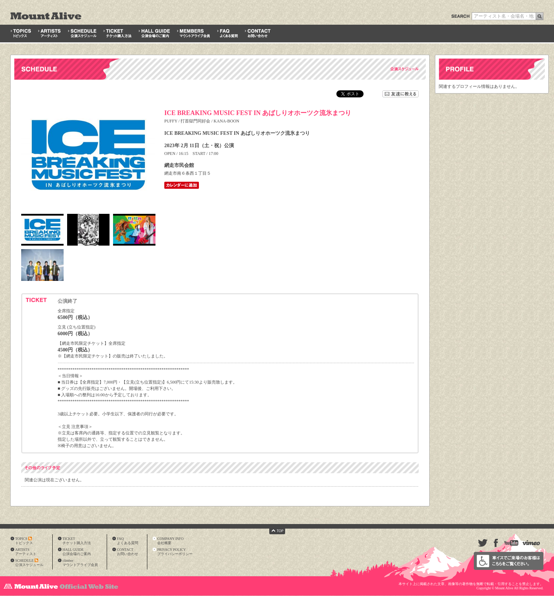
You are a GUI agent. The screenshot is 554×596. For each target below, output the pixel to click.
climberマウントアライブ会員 (80, 563)
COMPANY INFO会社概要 (170, 541)
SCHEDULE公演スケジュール (29, 563)
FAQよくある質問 (127, 541)
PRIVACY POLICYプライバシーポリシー (175, 552)
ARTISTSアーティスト (25, 552)
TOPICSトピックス (24, 541)
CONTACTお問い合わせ (127, 552)
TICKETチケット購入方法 (77, 541)
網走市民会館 (179, 165)
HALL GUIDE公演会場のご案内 (77, 552)
